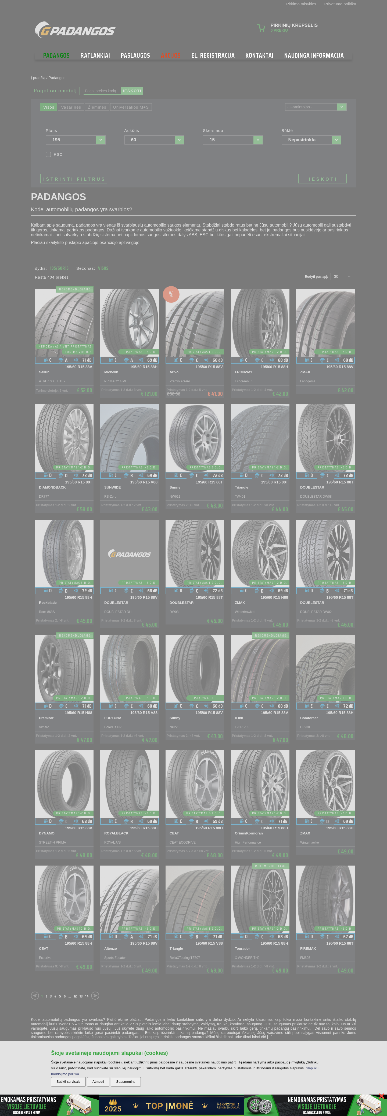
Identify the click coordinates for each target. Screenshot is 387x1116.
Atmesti (98, 1082)
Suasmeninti (125, 1082)
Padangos (56, 55)
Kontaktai (260, 55)
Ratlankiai (95, 55)
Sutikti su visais (68, 1082)
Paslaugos (135, 55)
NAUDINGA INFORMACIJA (314, 55)
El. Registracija (213, 55)
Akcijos (171, 55)
